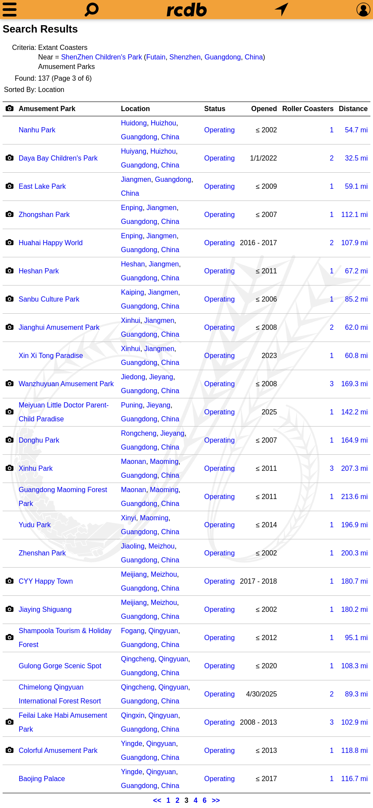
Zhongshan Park (44, 214)
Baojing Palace (42, 778)
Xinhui (130, 320)
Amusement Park (47, 108)
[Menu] (10, 9)
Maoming (164, 461)
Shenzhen (185, 57)
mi (356, 130)
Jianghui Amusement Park (59, 327)
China (254, 57)
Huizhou (163, 123)
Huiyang (134, 151)
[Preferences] (363, 9)
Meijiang (134, 574)
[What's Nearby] (281, 9)
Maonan (133, 461)
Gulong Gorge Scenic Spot (60, 666)
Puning (132, 405)
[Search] (92, 9)
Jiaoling (133, 546)
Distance (353, 108)
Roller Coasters (307, 108)
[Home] (187, 9)
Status (214, 108)
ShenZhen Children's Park (101, 57)
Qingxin (133, 715)
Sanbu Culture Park (49, 299)
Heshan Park (39, 271)
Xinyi (128, 518)
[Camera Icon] (9, 157)
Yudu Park (35, 525)
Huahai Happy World (51, 242)
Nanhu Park (37, 130)
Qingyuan (163, 630)
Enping (132, 207)
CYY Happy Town (46, 581)
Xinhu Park (36, 468)
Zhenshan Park (42, 553)
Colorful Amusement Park (58, 750)
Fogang (133, 630)
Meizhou (162, 546)
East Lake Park (42, 186)
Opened (264, 108)
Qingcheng (138, 659)
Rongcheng (139, 433)
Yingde (131, 743)
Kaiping (132, 292)
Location (135, 108)
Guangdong (223, 57)
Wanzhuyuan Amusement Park (66, 384)
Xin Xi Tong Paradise (51, 355)
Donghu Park (39, 440)
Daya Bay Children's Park (58, 158)
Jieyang (161, 377)
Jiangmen (136, 179)
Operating (219, 130)
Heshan (133, 264)
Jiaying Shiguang (45, 609)
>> (216, 800)
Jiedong (133, 377)
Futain (155, 57)
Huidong (134, 123)
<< (157, 800)
